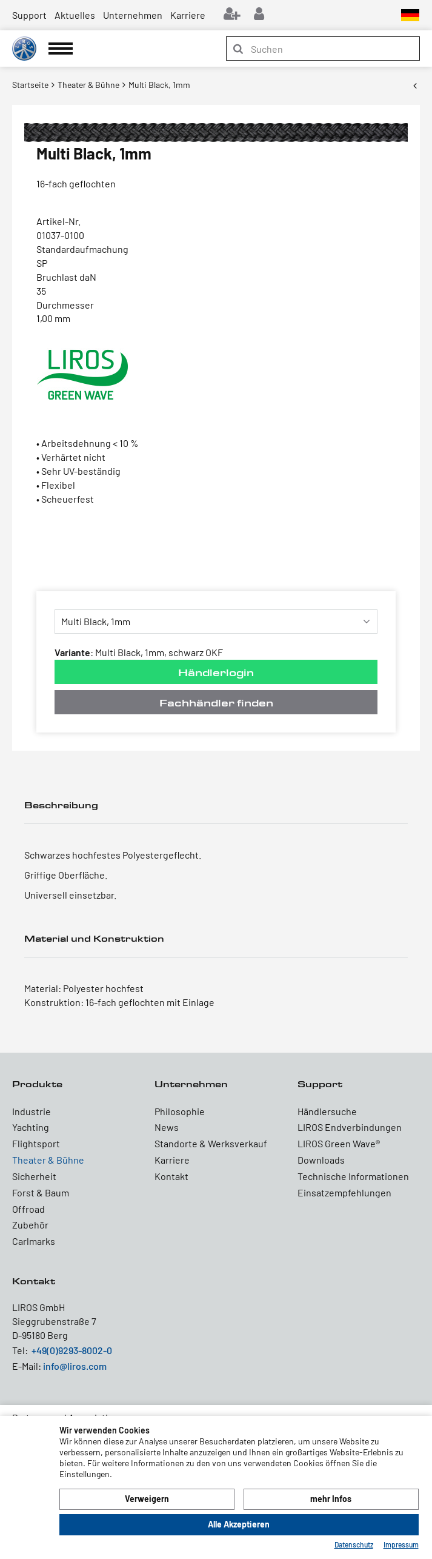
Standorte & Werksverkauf (211, 1143)
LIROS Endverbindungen (349, 1127)
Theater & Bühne (48, 1159)
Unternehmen (132, 15)
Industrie (31, 1111)
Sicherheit (34, 1176)
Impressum (401, 1544)
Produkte (37, 1084)
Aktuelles (75, 15)
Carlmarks (33, 1241)
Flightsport (36, 1143)
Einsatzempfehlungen (344, 1192)
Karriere (187, 15)
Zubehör (30, 1224)
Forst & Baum (40, 1192)
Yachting (30, 1127)
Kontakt (171, 1176)
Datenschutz (353, 1544)
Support (29, 15)
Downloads (321, 1159)
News (167, 1127)
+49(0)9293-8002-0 (72, 1350)
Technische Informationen (353, 1176)
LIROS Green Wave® (338, 1143)
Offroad (28, 1209)
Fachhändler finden (216, 702)
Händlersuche (327, 1111)
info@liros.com (75, 1366)
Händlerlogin (216, 672)
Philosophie (180, 1111)
